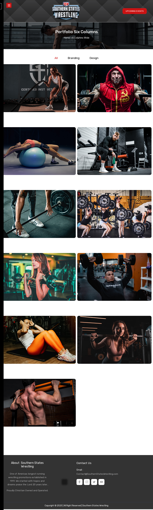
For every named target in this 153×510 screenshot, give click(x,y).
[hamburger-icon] (9, 5)
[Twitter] (94, 483)
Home (67, 37)
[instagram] (87, 483)
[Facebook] (79, 483)
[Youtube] (101, 483)
